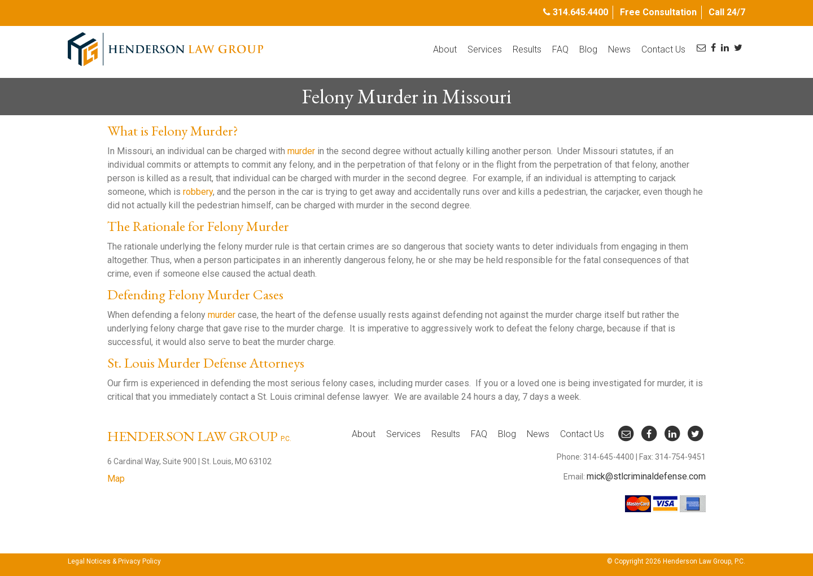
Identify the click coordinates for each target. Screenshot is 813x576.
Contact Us (663, 49)
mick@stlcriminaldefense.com (646, 476)
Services (484, 49)
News (619, 49)
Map (116, 478)
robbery (198, 191)
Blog (588, 49)
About (445, 49)
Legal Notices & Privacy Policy (114, 561)
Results (527, 49)
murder (301, 151)
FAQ (560, 49)
